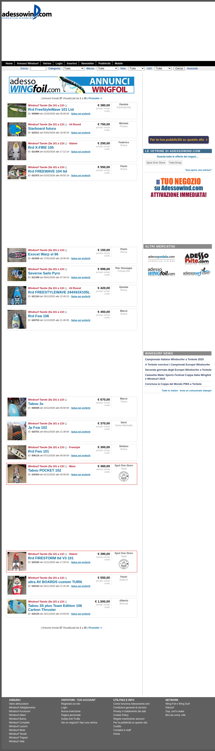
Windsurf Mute (17, 730)
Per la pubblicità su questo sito (130, 722)
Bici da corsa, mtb (175, 715)
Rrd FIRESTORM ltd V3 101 (51, 558)
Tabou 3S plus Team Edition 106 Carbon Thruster (55, 608)
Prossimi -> (95, 98)
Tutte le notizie (170, 390)
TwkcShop (175, 162)
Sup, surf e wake (175, 711)
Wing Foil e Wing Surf (178, 703)
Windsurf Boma (17, 718)
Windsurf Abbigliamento (22, 707)
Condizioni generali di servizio (130, 707)
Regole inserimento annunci (128, 718)
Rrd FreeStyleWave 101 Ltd (51, 110)
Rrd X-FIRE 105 (41, 148)
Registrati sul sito (70, 703)
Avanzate (192, 68)
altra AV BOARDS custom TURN (55, 582)
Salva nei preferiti (80, 113)
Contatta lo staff (122, 730)
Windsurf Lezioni (18, 726)
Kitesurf (170, 707)
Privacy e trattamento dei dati (129, 711)
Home (9, 63)
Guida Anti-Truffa (70, 718)
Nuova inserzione (71, 711)
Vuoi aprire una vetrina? (198, 170)
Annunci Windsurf (27, 63)
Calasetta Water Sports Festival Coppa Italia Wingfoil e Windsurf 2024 (178, 377)
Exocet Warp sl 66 (43, 254)
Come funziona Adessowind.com (131, 703)
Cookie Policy (121, 715)
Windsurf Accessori (19, 711)
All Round (75, 124)
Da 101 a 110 (56, 105)
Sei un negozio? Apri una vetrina (79, 722)
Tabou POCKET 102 (44, 470)
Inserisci (72, 63)
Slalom (73, 143)
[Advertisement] (166, 31)
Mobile (119, 63)
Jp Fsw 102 (37, 428)
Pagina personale (71, 715)
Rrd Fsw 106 (38, 316)
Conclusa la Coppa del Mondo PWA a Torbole (173, 384)
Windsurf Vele (16, 741)
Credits (117, 726)
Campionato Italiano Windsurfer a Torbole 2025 (174, 359)
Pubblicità (104, 63)
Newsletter (87, 63)
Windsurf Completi (19, 722)
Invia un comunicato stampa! (196, 390)
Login (59, 63)
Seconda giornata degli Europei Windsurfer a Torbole (178, 369)
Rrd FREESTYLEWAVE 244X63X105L (59, 292)
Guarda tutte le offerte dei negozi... (177, 156)
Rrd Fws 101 (38, 451)
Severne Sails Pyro (44, 273)
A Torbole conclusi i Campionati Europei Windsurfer (177, 364)
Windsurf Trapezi (18, 737)
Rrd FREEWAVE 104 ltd (47, 171)
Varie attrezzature (19, 703)
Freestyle (74, 447)
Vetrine (47, 63)
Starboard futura (42, 129)
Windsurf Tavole (37, 105)
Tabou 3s (35, 404)
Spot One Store (124, 465)
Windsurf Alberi (17, 715)
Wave (72, 466)
